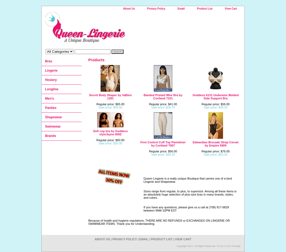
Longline (51, 89)
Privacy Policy (156, 8)
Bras (48, 61)
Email (181, 8)
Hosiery (51, 80)
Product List (204, 8)
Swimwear (53, 126)
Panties (51, 108)
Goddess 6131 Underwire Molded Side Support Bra (216, 97)
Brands (50, 136)
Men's (49, 98)
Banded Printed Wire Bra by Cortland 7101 (163, 97)
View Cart (231, 8)
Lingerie (51, 70)
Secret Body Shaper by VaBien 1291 (110, 97)
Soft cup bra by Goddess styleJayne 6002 (110, 132)
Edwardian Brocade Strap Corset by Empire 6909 (216, 144)
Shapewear (53, 117)
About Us (129, 8)
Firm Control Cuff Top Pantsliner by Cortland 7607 (163, 144)
